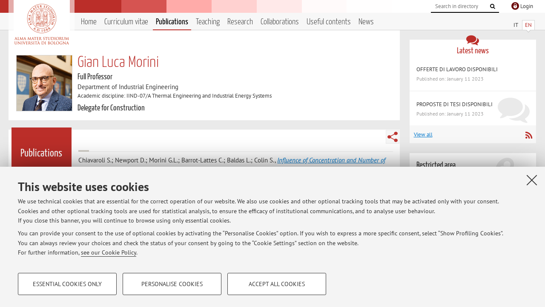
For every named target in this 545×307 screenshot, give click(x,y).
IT (515, 25)
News (366, 22)
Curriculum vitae (126, 22)
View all (423, 134)
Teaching (208, 22)
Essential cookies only (67, 284)
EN (528, 25)
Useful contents (329, 22)
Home (89, 22)
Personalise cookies (172, 284)
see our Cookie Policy (108, 252)
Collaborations (280, 22)
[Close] (532, 180)
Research (240, 22)
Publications (172, 22)
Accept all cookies (277, 284)
